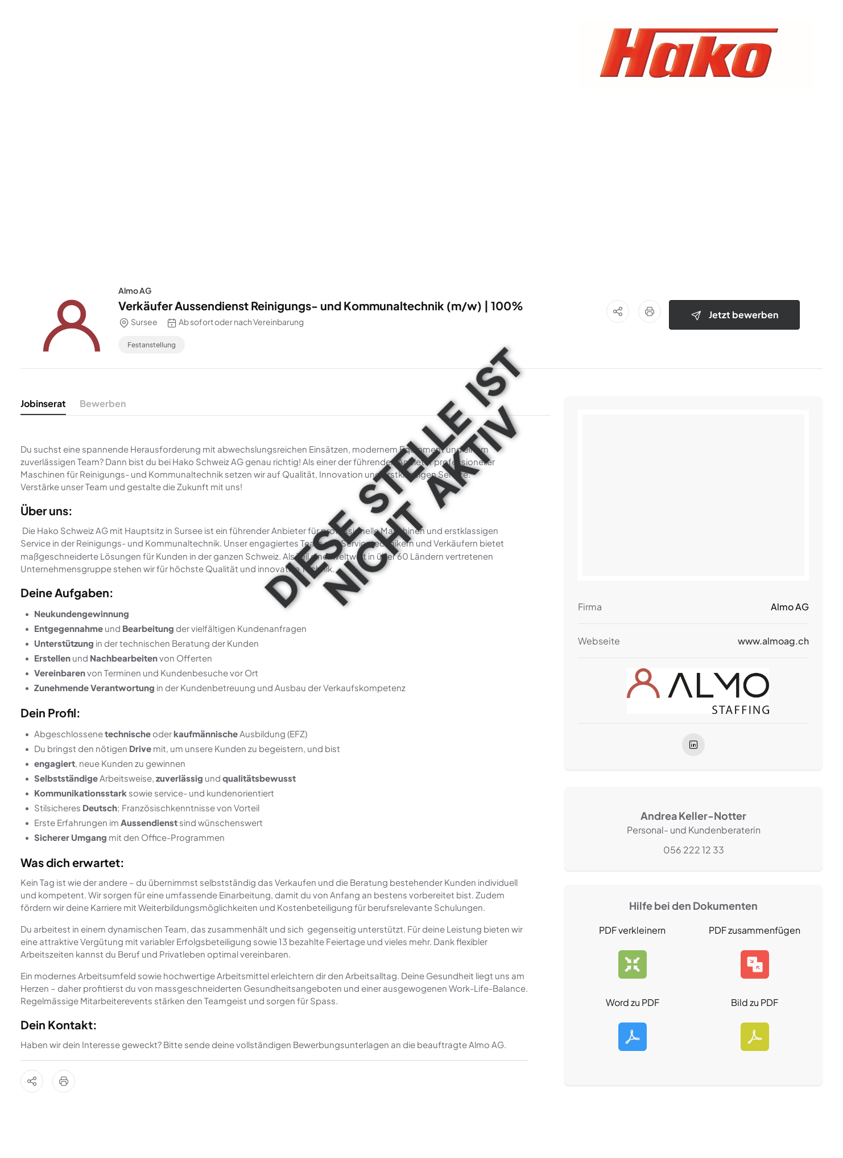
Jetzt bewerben (734, 315)
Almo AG (134, 290)
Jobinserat (43, 403)
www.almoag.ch (773, 641)
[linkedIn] (693, 744)
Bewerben (103, 403)
